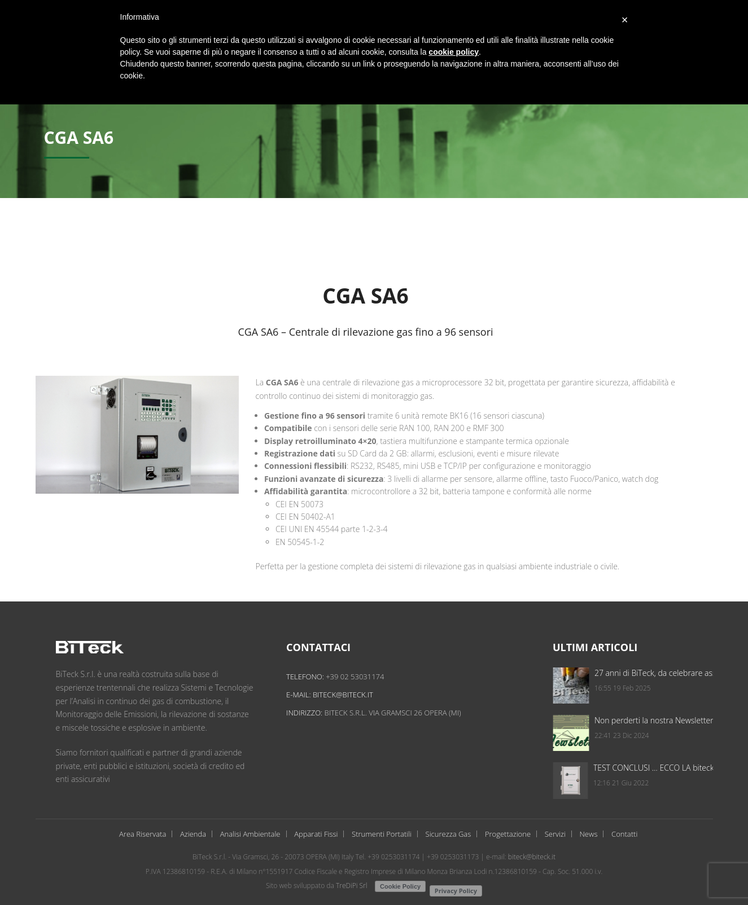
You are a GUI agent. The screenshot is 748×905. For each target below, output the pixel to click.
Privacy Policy (456, 890)
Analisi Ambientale (250, 834)
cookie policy (453, 51)
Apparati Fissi (316, 834)
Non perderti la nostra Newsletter (682, 720)
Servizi (555, 834)
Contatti (624, 834)
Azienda (193, 834)
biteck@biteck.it (355, 694)
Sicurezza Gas (448, 834)
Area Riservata (142, 834)
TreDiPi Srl (352, 885)
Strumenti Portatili (382, 834)
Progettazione (508, 834)
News (588, 834)
